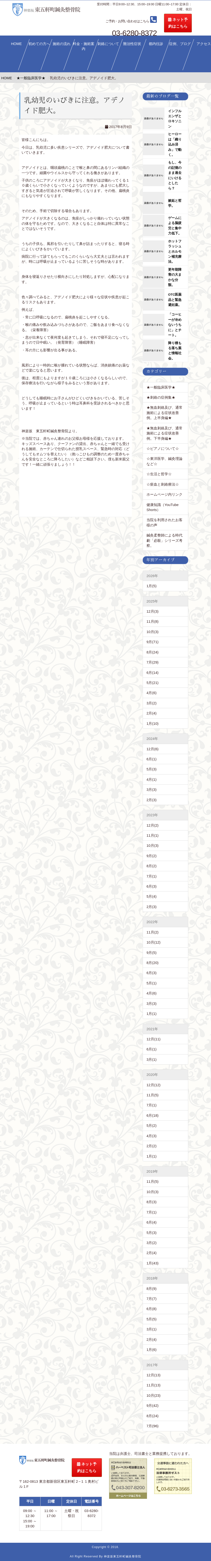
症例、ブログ (180, 43)
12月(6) (152, 749)
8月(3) (152, 1202)
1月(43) (152, 1263)
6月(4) (152, 1222)
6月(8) (152, 1309)
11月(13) (153, 1385)
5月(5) (152, 1319)
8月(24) (152, 652)
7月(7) (152, 1299)
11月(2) (152, 932)
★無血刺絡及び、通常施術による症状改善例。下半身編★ (164, 433)
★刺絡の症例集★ (161, 397)
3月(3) (152, 789)
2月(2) (152, 1146)
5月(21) (152, 683)
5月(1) (152, 983)
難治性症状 (132, 43)
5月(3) (152, 769)
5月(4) (152, 896)
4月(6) (152, 693)
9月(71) (152, 642)
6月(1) (152, 759)
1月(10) (152, 723)
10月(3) (152, 632)
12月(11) (153, 1039)
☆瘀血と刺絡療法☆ (163, 484)
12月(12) (153, 1085)
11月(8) (152, 621)
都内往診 (156, 43)
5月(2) (152, 1125)
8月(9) (152, 1289)
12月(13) (153, 1375)
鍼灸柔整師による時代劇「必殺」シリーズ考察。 (164, 540)
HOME (16, 43)
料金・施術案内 (83, 45)
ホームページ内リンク (164, 494)
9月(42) (152, 1405)
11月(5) (152, 1095)
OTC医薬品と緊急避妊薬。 (175, 300)
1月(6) (152, 1350)
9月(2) (152, 856)
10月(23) (153, 1395)
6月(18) (152, 1115)
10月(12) (153, 942)
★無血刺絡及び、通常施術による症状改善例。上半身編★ (164, 412)
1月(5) (152, 586)
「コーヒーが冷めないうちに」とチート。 (175, 325)
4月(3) (152, 1136)
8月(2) (152, 866)
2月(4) (152, 713)
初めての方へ (39, 43)
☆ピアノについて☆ (164, 448)
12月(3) (152, 611)
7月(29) (152, 662)
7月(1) (152, 876)
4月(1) (152, 779)
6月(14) (152, 673)
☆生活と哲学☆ (159, 474)
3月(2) (152, 703)
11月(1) (152, 835)
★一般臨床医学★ (161, 387)
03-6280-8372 (148, 21)
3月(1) (152, 1059)
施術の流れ (62, 43)
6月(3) (152, 886)
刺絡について (108, 43)
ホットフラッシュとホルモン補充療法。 (175, 251)
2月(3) (152, 800)
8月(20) (152, 963)
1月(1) (152, 1014)
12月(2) (152, 825)
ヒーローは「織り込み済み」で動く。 (175, 144)
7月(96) (152, 1426)
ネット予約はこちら (195, 23)
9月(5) (152, 953)
